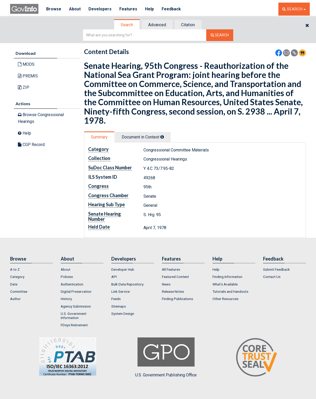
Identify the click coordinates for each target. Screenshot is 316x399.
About (75, 8)
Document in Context (143, 137)
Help (149, 8)
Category (17, 277)
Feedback (171, 8)
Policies (67, 277)
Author (15, 299)
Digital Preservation (76, 291)
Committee (18, 291)
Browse (53, 8)
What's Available (225, 284)
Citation (188, 24)
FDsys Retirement (74, 325)
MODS (26, 64)
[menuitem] (31, 269)
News (166, 284)
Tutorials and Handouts (230, 291)
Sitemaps (118, 306)
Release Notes (173, 291)
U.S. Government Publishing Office (166, 357)
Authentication (72, 284)
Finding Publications (177, 299)
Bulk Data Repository (127, 284)
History (66, 299)
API (114, 277)
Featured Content (175, 277)
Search (127, 24)
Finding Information (227, 277)
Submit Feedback (276, 269)
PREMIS (28, 76)
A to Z (15, 269)
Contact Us (271, 277)
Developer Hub (122, 269)
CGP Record (31, 144)
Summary (99, 137)
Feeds (116, 299)
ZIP (23, 87)
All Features (171, 269)
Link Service (120, 291)
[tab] (127, 24)
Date (13, 284)
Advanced (157, 24)
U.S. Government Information (73, 315)
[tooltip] (162, 137)
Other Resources (225, 299)
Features (128, 8)
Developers (100, 8)
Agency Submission (76, 306)
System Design (122, 313)
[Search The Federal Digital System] (219, 35)
